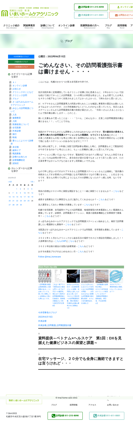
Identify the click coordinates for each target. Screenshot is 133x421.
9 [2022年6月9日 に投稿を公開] (20, 193)
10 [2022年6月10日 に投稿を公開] (25, 193)
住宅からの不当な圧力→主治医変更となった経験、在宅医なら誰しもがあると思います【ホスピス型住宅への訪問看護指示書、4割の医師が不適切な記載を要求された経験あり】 (73, 296)
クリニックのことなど (22, 92)
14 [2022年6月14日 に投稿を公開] (13, 197)
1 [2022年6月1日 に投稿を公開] (16, 189)
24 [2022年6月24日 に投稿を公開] (25, 201)
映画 (14, 137)
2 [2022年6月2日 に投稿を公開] (20, 189)
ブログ (108, 26)
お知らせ (16, 89)
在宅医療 (16, 127)
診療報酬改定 (18, 160)
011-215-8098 (91, 7)
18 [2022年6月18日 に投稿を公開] (28, 197)
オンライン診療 (66, 26)
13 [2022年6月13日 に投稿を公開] (10, 197)
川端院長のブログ (21, 62)
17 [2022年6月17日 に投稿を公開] (25, 197)
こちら (116, 191)
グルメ (15, 98)
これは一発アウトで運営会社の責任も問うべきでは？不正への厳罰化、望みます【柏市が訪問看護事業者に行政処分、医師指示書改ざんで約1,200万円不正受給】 (59, 295)
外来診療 (42, 321)
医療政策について (20, 124)
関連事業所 (29, 26)
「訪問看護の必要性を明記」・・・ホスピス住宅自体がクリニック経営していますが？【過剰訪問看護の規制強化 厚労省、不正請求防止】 (101, 294)
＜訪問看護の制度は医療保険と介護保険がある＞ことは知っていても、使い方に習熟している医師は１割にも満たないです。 (44, 291)
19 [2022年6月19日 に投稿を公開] (32, 197)
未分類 (15, 147)
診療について (48, 26)
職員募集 (16, 153)
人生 (14, 114)
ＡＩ (14, 82)
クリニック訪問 (19, 95)
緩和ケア (17, 150)
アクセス (92, 405)
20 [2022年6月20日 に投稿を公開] (10, 201)
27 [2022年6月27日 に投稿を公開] (10, 205)
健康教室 (16, 118)
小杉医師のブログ (21, 67)
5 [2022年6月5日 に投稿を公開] (31, 189)
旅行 (14, 134)
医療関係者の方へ (89, 26)
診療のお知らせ (19, 157)
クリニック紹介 (11, 26)
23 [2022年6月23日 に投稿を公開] (21, 201)
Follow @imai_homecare (49, 256)
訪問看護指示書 (64, 325)
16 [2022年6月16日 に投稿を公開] (21, 197)
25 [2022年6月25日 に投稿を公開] (28, 201)
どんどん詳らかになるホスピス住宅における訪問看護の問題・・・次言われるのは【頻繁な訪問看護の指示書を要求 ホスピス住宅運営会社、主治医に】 (87, 294)
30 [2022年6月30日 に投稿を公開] (21, 205)
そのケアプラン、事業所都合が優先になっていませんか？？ (116, 288)
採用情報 (122, 26)
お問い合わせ (113, 405)
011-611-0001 (91, 15)
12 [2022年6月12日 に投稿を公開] (32, 193)
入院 (14, 121)
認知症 (15, 163)
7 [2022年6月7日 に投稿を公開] (12, 193)
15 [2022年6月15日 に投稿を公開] (17, 197)
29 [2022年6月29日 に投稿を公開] (17, 205)
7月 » (32, 182)
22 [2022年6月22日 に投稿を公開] (17, 201)
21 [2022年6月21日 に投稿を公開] (13, 201)
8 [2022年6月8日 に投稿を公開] (16, 193)
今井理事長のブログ (47, 312)
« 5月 (10, 182)
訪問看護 (51, 325)
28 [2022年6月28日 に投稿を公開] (13, 205)
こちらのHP (60, 241)
